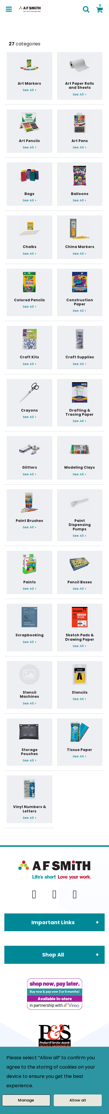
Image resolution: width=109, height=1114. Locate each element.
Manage (26, 1100)
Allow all (77, 1100)
